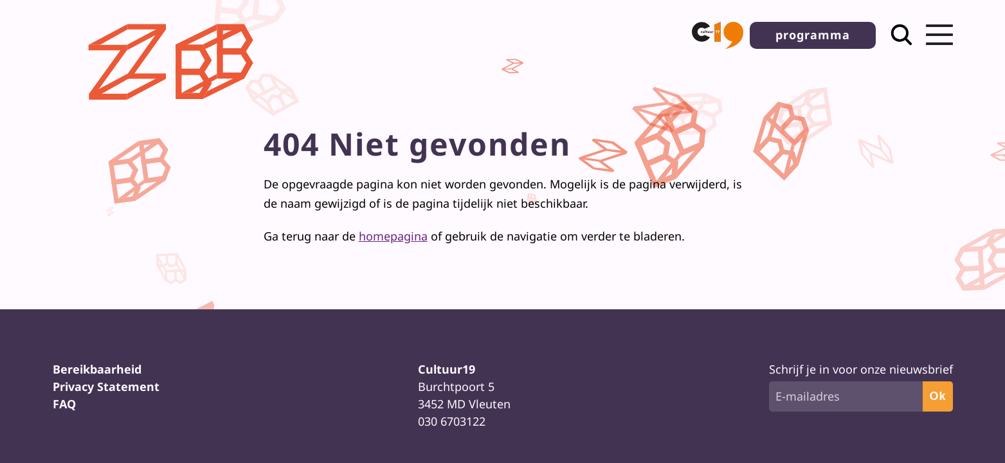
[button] (718, 35)
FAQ (64, 404)
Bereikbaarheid (97, 369)
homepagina (393, 236)
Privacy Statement (106, 386)
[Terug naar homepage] (174, 110)
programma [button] (812, 34)
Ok (937, 396)
